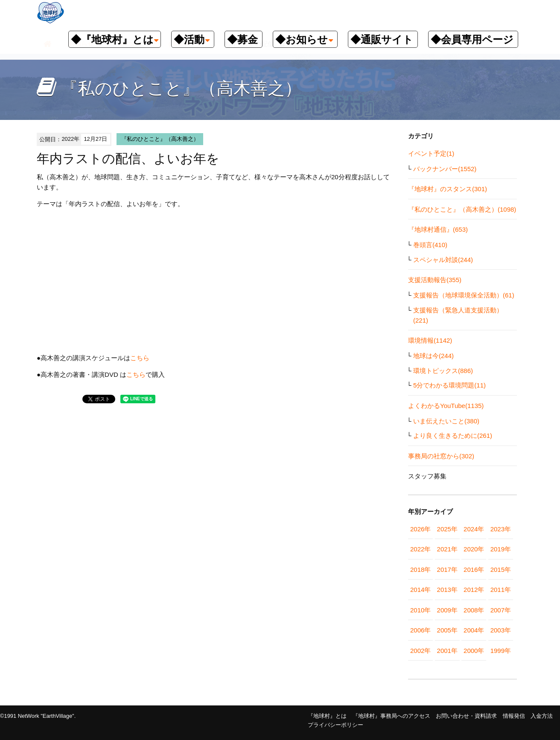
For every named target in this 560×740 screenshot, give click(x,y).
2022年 (420, 549)
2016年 (474, 569)
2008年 (474, 610)
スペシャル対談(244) (443, 259)
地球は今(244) (433, 355)
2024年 (474, 529)
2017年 (447, 569)
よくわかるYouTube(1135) (446, 405)
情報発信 (514, 716)
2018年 (420, 569)
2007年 (500, 610)
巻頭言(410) (430, 244)
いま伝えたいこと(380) (446, 421)
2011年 (500, 589)
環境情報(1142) (430, 340)
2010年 (420, 610)
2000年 (474, 650)
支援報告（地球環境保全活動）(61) (463, 295)
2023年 (500, 529)
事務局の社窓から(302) (441, 456)
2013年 (447, 589)
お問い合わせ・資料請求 (466, 716)
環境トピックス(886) (443, 370)
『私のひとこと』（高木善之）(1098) (462, 209)
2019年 (500, 549)
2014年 (420, 589)
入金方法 (542, 716)
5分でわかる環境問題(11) (449, 385)
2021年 (447, 549)
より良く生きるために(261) (452, 435)
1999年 (500, 650)
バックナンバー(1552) (444, 168)
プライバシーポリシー (335, 725)
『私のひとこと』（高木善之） (160, 139)
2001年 (447, 650)
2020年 (474, 549)
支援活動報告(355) (434, 279)
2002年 (420, 650)
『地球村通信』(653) (438, 229)
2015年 (500, 569)
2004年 (474, 630)
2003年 (500, 630)
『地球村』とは (327, 716)
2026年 (420, 529)
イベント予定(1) (431, 153)
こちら (139, 357)
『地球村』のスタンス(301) (447, 188)
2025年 (447, 529)
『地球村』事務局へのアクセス (391, 716)
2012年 (474, 589)
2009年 (447, 610)
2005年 (447, 630)
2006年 (420, 630)
